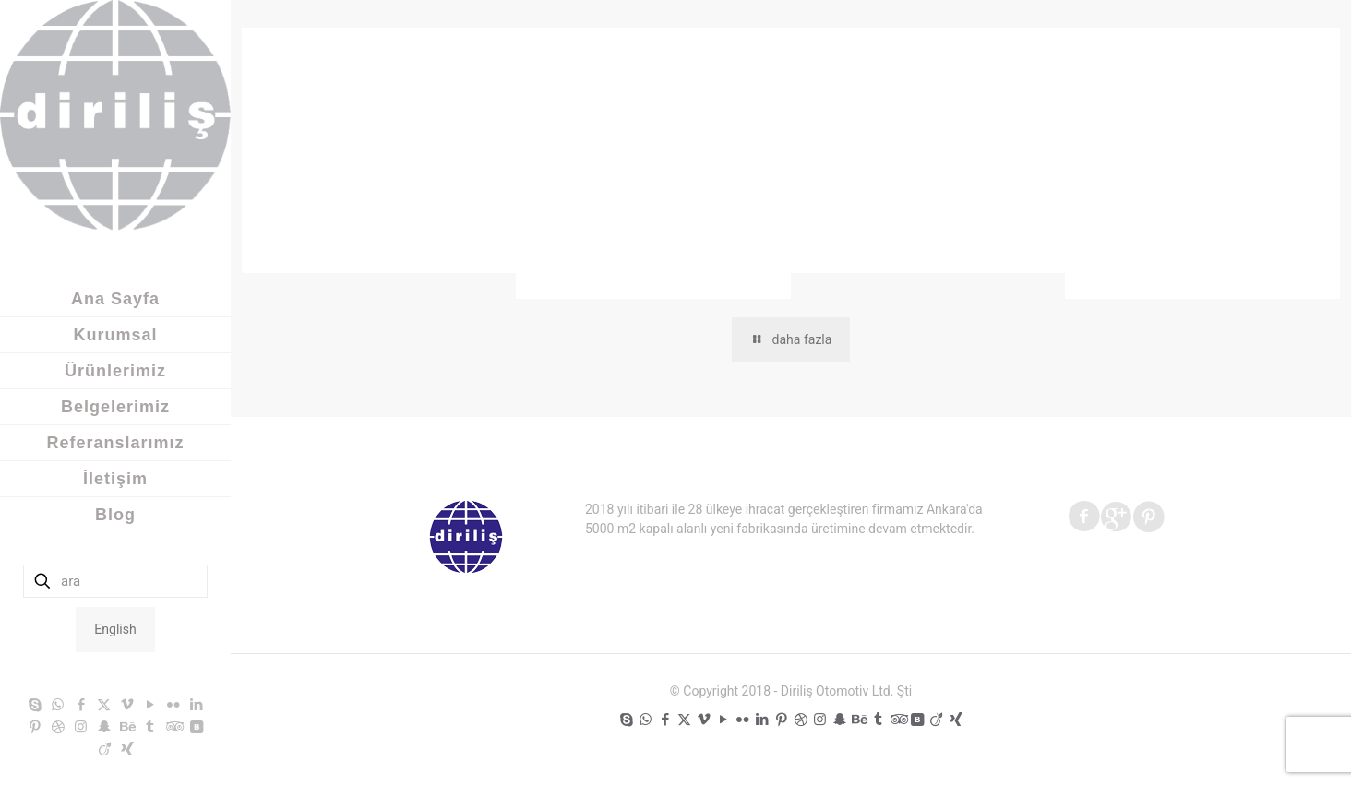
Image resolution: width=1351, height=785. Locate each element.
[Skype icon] (35, 704)
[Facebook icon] (81, 704)
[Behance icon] (127, 727)
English (115, 629)
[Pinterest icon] (35, 727)
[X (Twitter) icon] (104, 704)
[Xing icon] (128, 749)
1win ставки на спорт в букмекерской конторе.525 (925, 204)
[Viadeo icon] (105, 749)
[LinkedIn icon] (196, 704)
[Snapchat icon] (104, 727)
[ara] (115, 581)
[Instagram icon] (81, 727)
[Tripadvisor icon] (173, 727)
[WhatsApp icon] (58, 704)
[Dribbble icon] (58, 727)
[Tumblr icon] (150, 727)
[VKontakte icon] (196, 727)
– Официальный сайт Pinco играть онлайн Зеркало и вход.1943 (377, 204)
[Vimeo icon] (127, 704)
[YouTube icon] (150, 704)
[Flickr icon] (173, 704)
